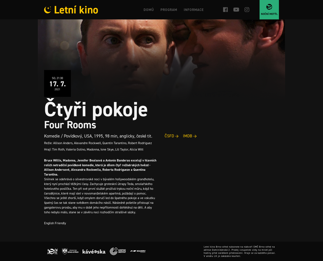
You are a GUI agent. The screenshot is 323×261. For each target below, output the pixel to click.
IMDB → (190, 136)
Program (168, 9)
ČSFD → (172, 136)
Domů (149, 9)
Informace (194, 9)
